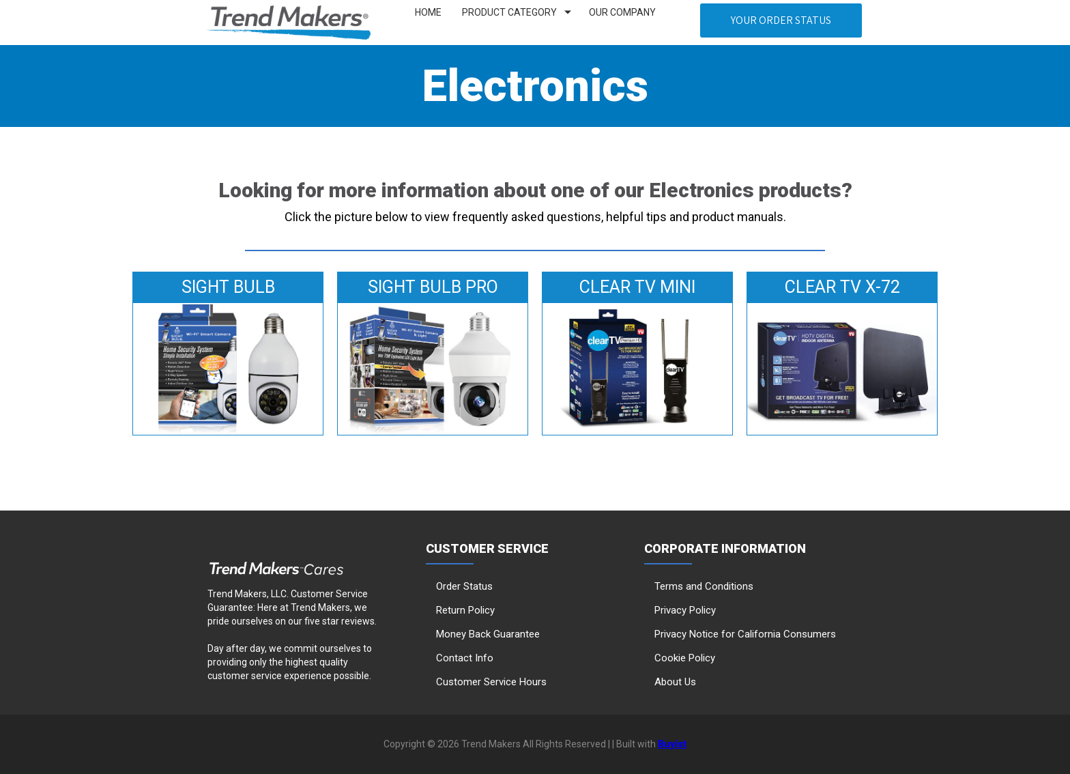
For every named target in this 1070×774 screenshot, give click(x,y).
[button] (781, 20)
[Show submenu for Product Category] (568, 12)
